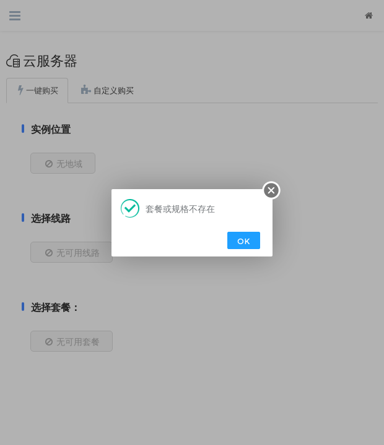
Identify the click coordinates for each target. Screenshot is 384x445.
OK (243, 241)
